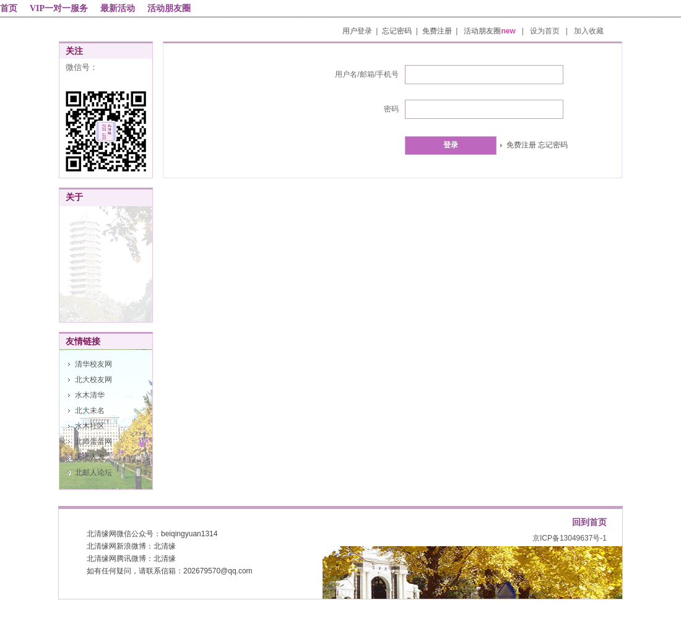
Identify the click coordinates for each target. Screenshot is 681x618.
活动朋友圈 (169, 8)
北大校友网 (93, 379)
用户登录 (357, 31)
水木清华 (90, 395)
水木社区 (90, 426)
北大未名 (90, 410)
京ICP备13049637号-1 (569, 538)
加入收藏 (589, 31)
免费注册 (437, 31)
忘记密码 (397, 31)
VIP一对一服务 (59, 8)
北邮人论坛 (93, 472)
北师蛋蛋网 (93, 441)
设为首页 (546, 31)
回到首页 (589, 522)
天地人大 (90, 457)
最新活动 (117, 8)
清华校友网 (93, 364)
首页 (8, 8)
